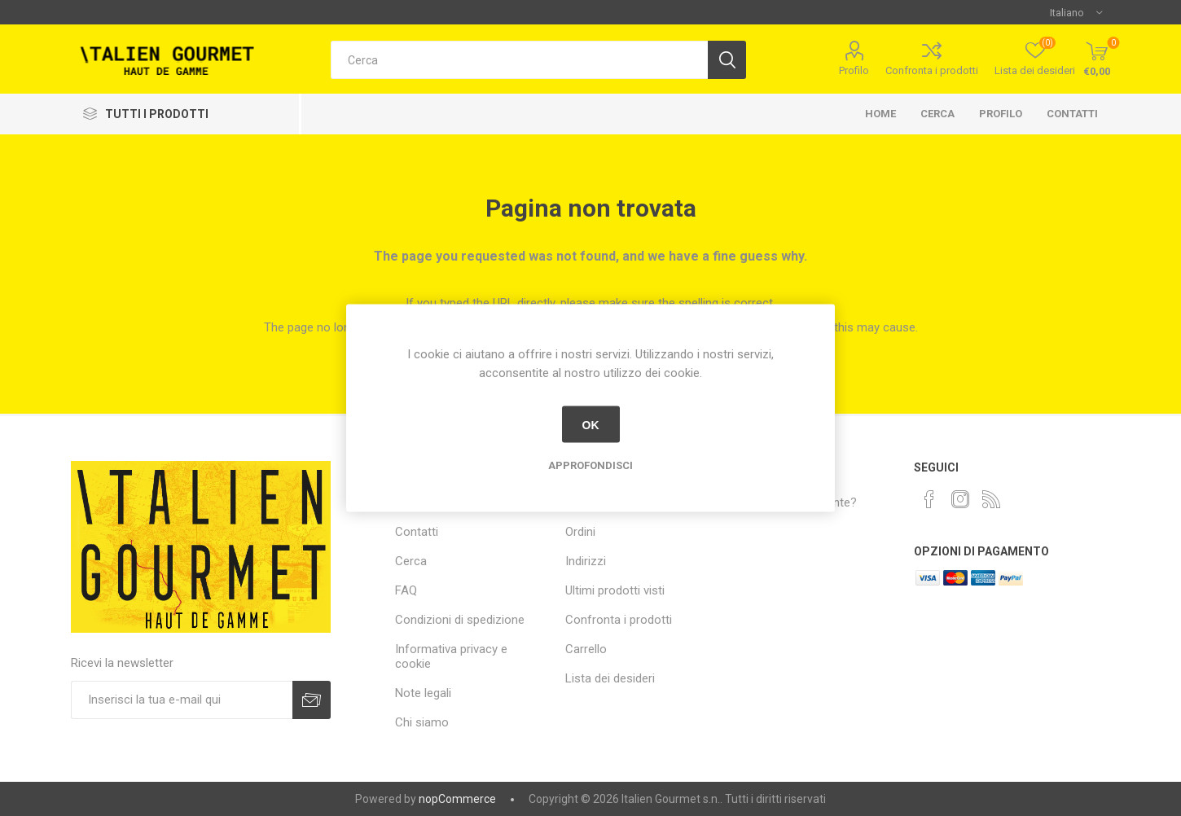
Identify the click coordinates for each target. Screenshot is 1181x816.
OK (590, 424)
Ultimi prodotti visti (615, 590)
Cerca (937, 113)
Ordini (580, 531)
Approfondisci (590, 465)
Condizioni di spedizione (460, 619)
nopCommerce (457, 798)
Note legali (423, 693)
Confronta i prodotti (931, 70)
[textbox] (519, 60)
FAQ (406, 590)
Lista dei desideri (610, 678)
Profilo (854, 70)
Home (880, 113)
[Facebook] (929, 499)
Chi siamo (422, 722)
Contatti (1072, 113)
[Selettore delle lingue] (1076, 12)
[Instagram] (960, 499)
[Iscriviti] (181, 700)
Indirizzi (585, 561)
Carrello (586, 649)
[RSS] (991, 499)
